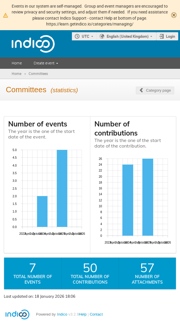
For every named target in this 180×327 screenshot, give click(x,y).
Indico (62, 314)
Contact (96, 314)
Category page (158, 90)
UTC (85, 36)
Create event (44, 63)
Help (82, 314)
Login (170, 36)
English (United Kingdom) (128, 36)
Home (17, 63)
